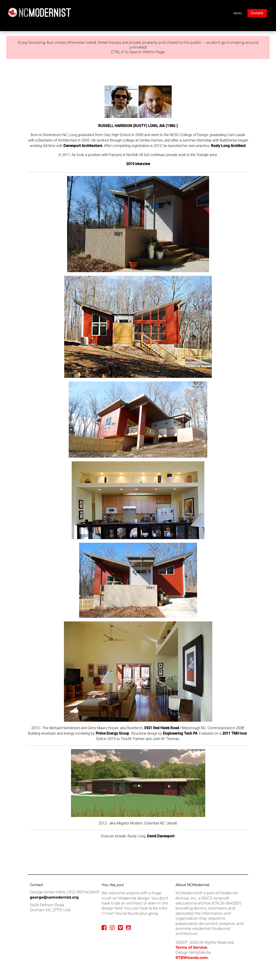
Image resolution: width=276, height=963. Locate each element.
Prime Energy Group (112, 733)
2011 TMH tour (234, 733)
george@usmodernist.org (54, 897)
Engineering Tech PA (180, 733)
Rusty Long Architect (228, 146)
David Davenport (160, 836)
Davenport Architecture (83, 146)
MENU (238, 13)
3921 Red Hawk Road (161, 728)
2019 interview (138, 164)
